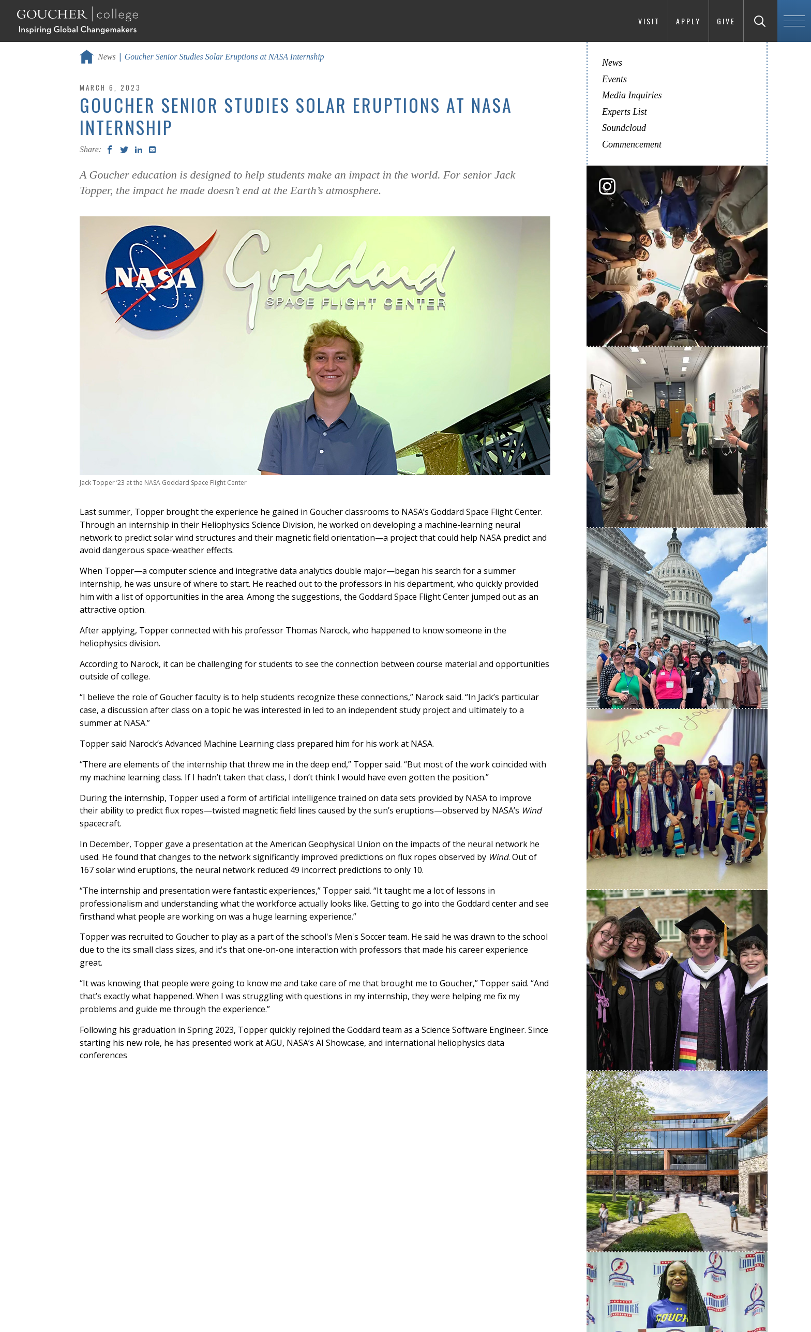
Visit (649, 21)
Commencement (632, 144)
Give (726, 21)
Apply (688, 21)
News (107, 56)
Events (614, 79)
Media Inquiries (632, 95)
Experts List (624, 112)
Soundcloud (624, 128)
